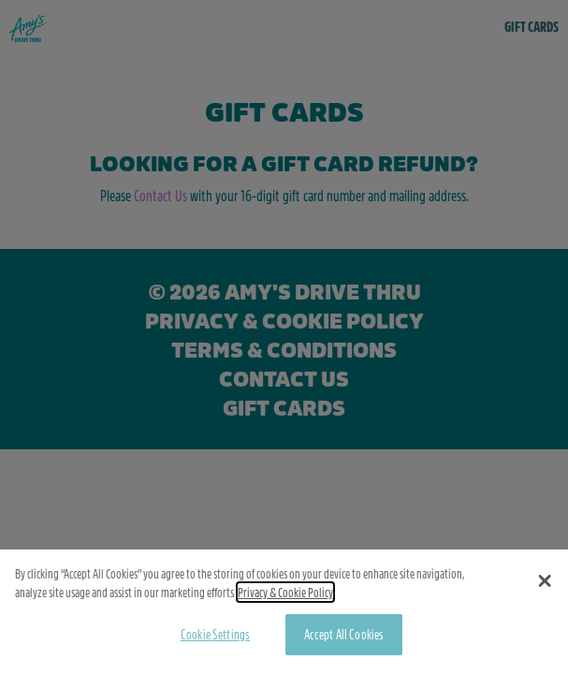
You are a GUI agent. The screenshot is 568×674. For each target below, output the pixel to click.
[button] (545, 585)
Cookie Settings (215, 638)
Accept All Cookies (344, 638)
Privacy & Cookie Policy (285, 596)
